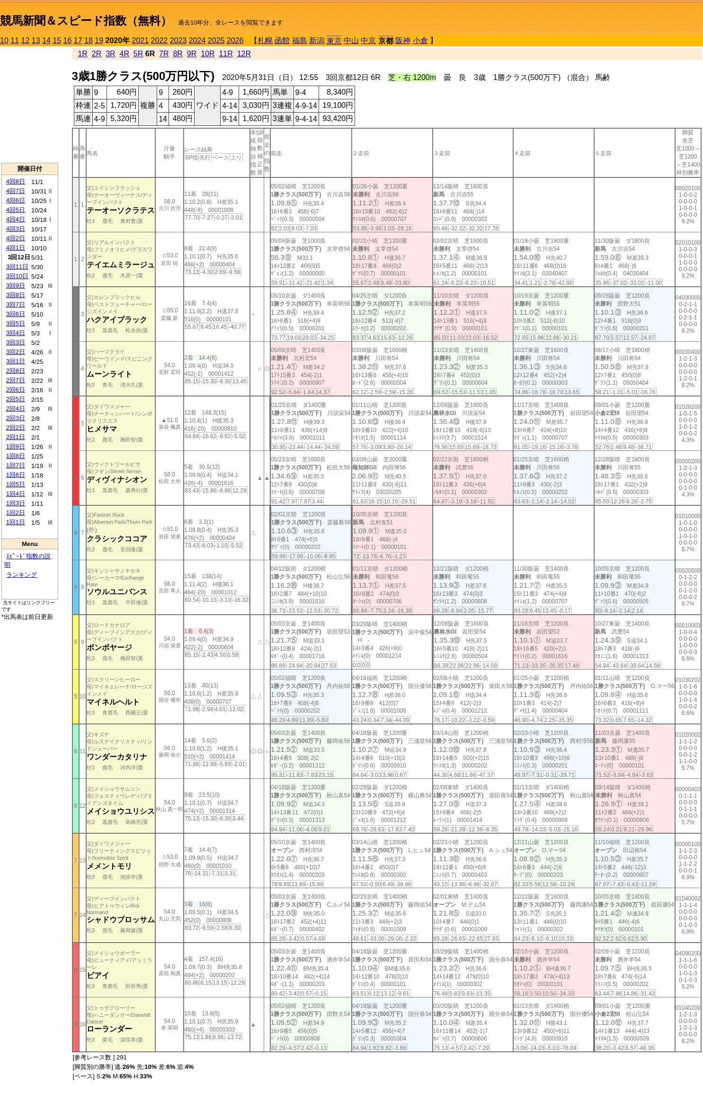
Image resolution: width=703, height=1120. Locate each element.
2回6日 (15, 389)
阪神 (402, 40)
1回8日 (15, 455)
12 (25, 40)
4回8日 (15, 181)
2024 (197, 40)
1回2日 (15, 512)
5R (138, 54)
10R (207, 54)
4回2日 (15, 238)
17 (78, 40)
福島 (299, 40)
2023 (178, 40)
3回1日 (15, 361)
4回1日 (15, 247)
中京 (368, 40)
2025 (216, 40)
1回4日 (15, 493)
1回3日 (15, 503)
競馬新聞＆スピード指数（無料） (86, 20)
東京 (334, 41)
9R (191, 54)
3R (110, 54)
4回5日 (15, 209)
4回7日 (15, 190)
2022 (159, 40)
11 (14, 40)
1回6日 (15, 474)
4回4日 (15, 219)
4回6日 (15, 200)
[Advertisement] (29, 104)
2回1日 (15, 437)
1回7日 (15, 465)
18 (88, 40)
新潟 (316, 40)
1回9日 (15, 446)
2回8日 (15, 370)
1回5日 (15, 484)
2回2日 (15, 427)
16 (67, 40)
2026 (235, 40)
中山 (351, 40)
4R (124, 54)
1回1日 (15, 522)
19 (99, 40)
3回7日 (15, 304)
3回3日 (15, 342)
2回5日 (15, 399)
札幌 (265, 40)
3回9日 (15, 285)
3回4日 (15, 332)
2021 (140, 40)
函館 (282, 40)
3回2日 (15, 351)
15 (57, 40)
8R (177, 54)
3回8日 (15, 295)
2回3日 (15, 418)
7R (164, 54)
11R (225, 54)
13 (36, 40)
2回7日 (15, 380)
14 (46, 40)
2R (96, 54)
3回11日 (17, 266)
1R (82, 54)
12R (244, 54)
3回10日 (17, 276)
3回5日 (15, 323)
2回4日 (15, 408)
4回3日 (15, 228)
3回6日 (15, 313)
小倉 (420, 40)
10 (4, 40)
